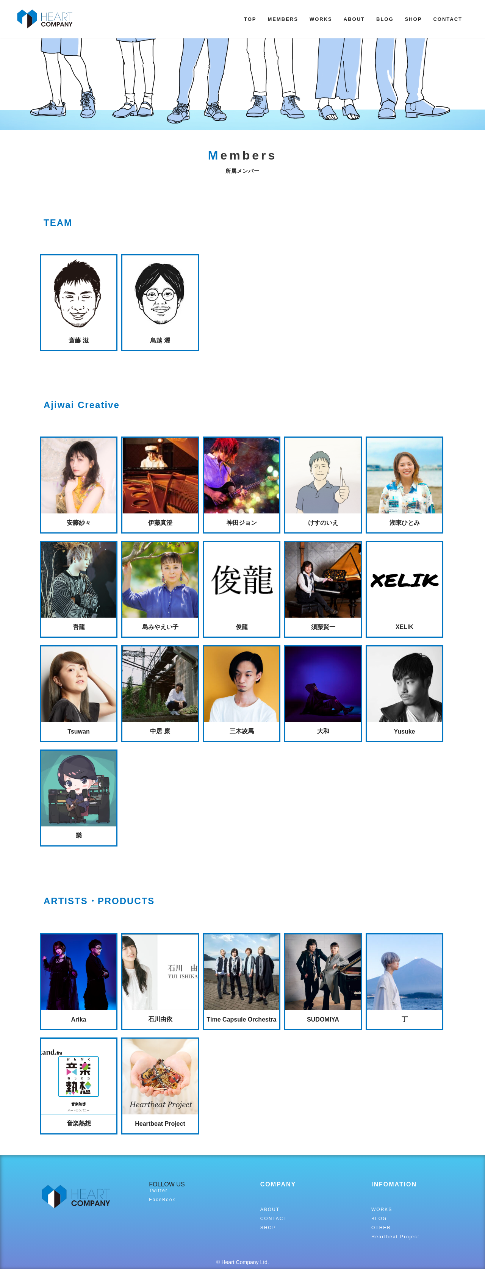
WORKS (321, 19)
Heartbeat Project (395, 1236)
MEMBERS (283, 19)
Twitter (158, 1190)
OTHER (381, 1227)
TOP (250, 19)
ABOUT (354, 19)
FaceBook (162, 1199)
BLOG (385, 19)
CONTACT (447, 19)
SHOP (413, 19)
